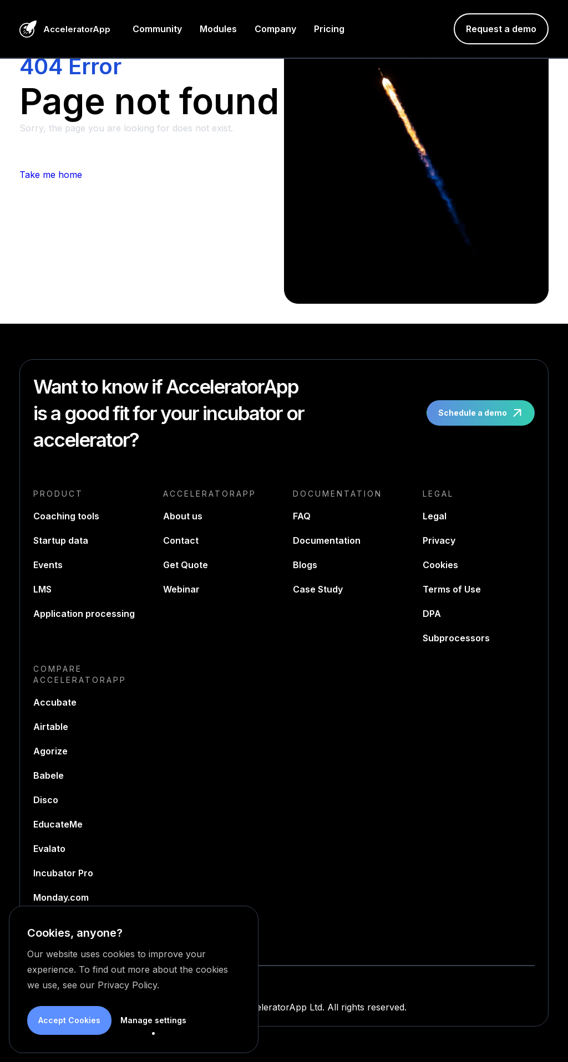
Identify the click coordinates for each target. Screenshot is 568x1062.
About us (182, 516)
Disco (45, 799)
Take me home (50, 174)
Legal (435, 516)
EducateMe (58, 824)
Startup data (60, 540)
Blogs (305, 564)
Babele (48, 775)
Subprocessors (456, 638)
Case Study (318, 589)
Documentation (327, 540)
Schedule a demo (481, 413)
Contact (181, 540)
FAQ (302, 516)
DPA (432, 613)
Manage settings (153, 1020)
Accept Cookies (69, 1020)
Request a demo (501, 28)
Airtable (50, 726)
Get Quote (185, 564)
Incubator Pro (63, 873)
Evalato (49, 848)
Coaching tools (66, 516)
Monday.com (61, 897)
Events (48, 564)
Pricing (329, 28)
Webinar (181, 589)
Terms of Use (452, 589)
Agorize (50, 751)
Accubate (55, 702)
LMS (42, 589)
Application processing (84, 613)
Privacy (439, 540)
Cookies (440, 564)
